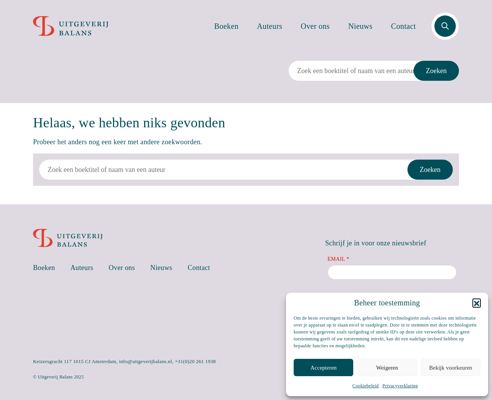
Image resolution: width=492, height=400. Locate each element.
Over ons (315, 26)
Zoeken (436, 71)
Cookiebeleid (365, 385)
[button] (476, 303)
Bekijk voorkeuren (450, 368)
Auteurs (270, 26)
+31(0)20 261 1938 (195, 361)
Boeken (226, 26)
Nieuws (360, 26)
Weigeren (387, 368)
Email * (338, 259)
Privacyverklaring (400, 385)
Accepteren (324, 368)
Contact (403, 26)
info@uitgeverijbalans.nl (145, 361)
